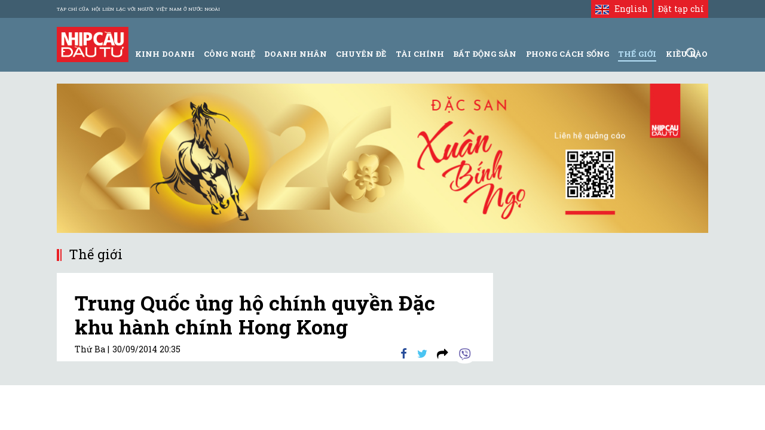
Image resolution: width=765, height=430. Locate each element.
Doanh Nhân (295, 53)
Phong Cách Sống (567, 53)
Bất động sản (484, 53)
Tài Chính (420, 53)
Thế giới (637, 53)
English (621, 8)
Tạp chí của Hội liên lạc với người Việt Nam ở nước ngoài (138, 9)
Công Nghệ (229, 53)
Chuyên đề (361, 53)
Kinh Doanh (165, 53)
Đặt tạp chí (681, 8)
